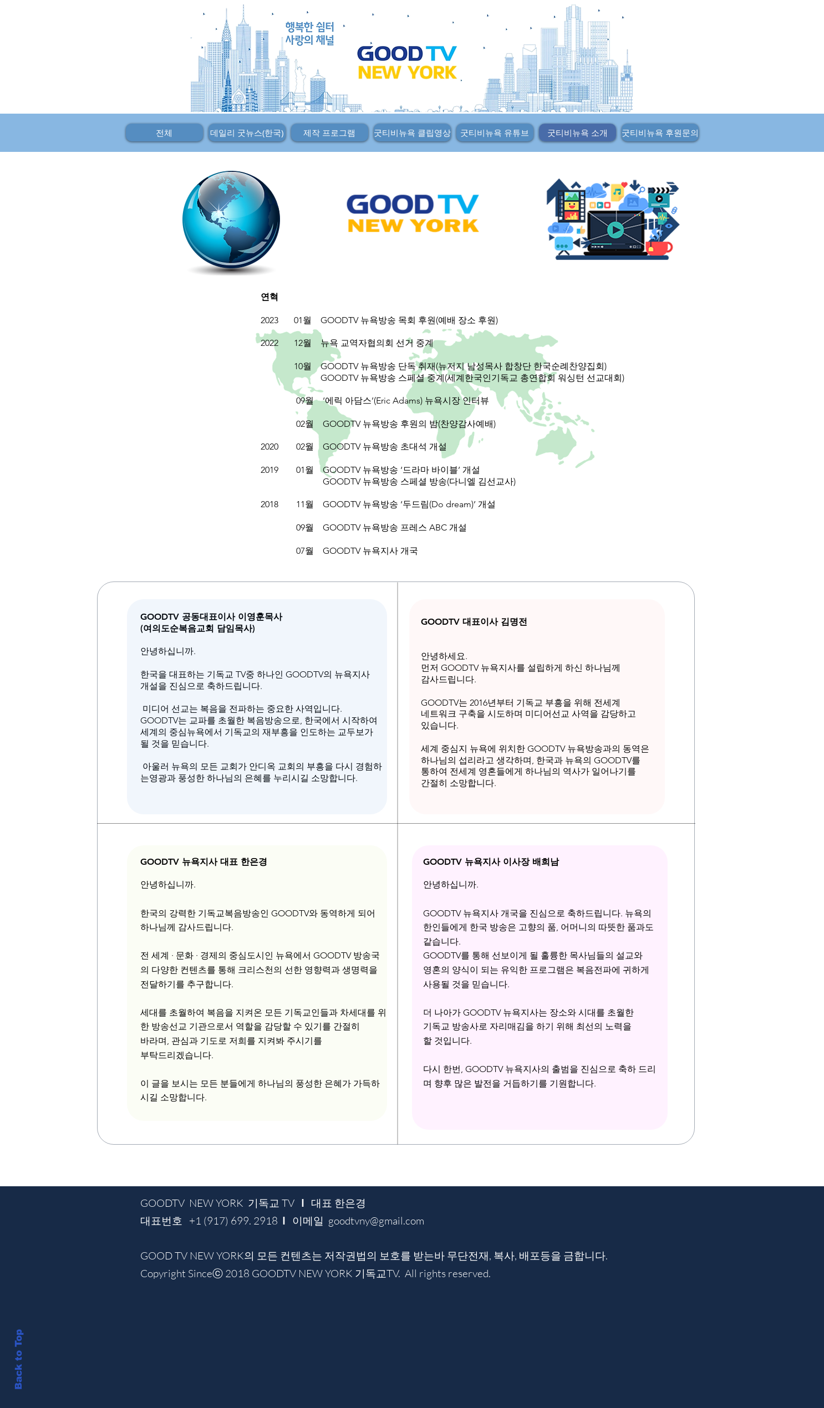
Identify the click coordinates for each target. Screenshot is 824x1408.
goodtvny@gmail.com (376, 1220)
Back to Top (18, 1359)
